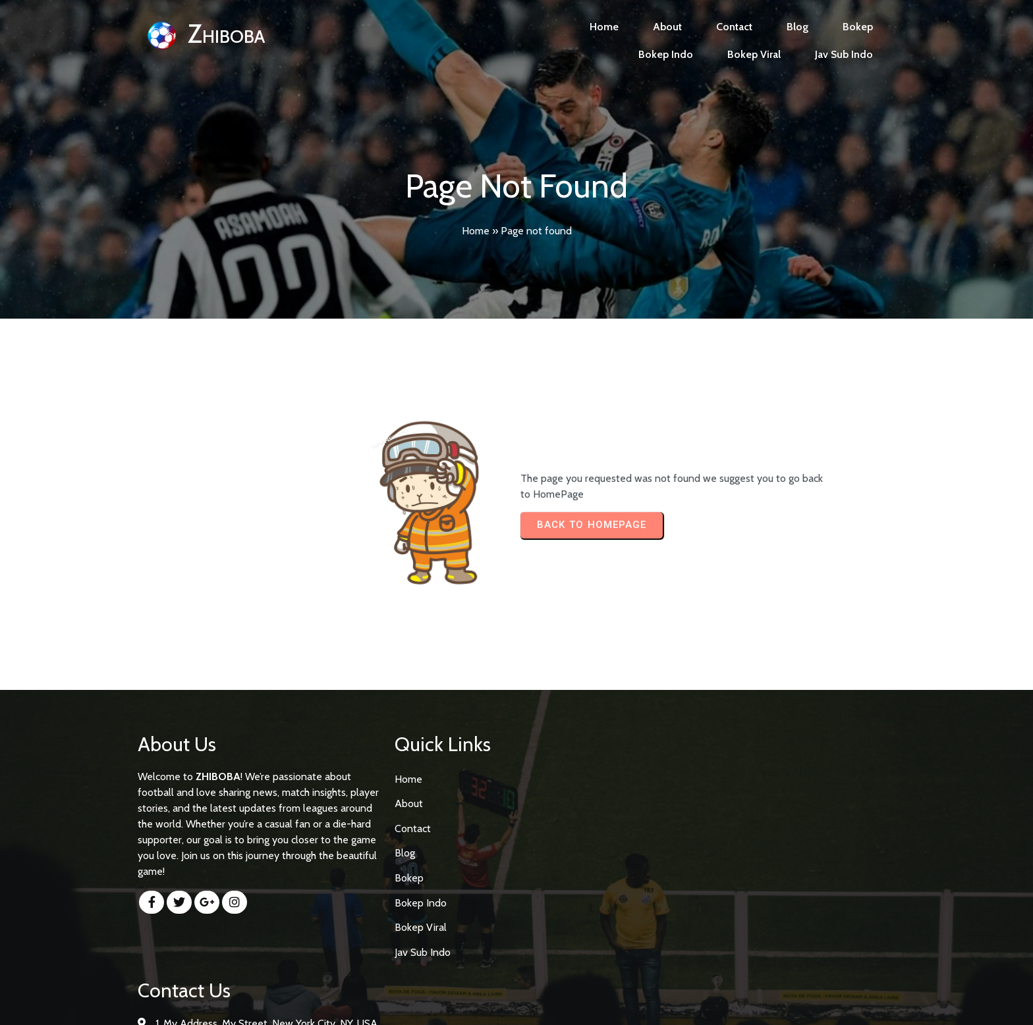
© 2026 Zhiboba (517, 1003)
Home (475, 230)
